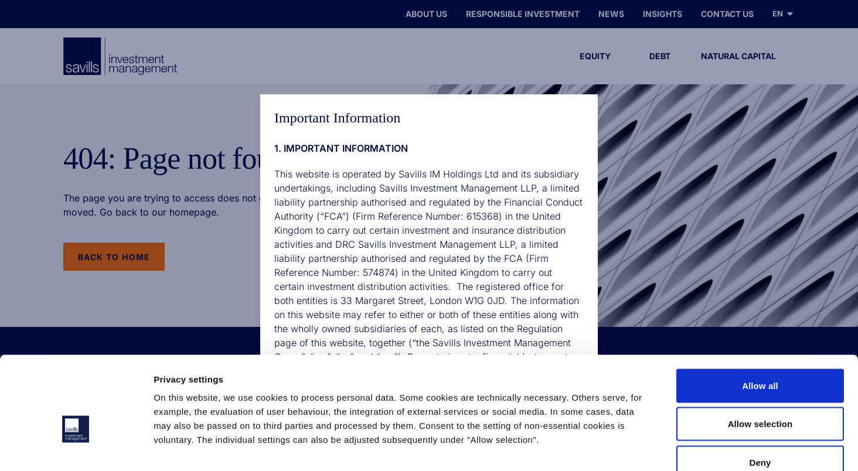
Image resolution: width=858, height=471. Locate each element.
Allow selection (760, 356)
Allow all (760, 317)
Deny (760, 394)
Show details (615, 448)
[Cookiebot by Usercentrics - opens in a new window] (76, 448)
